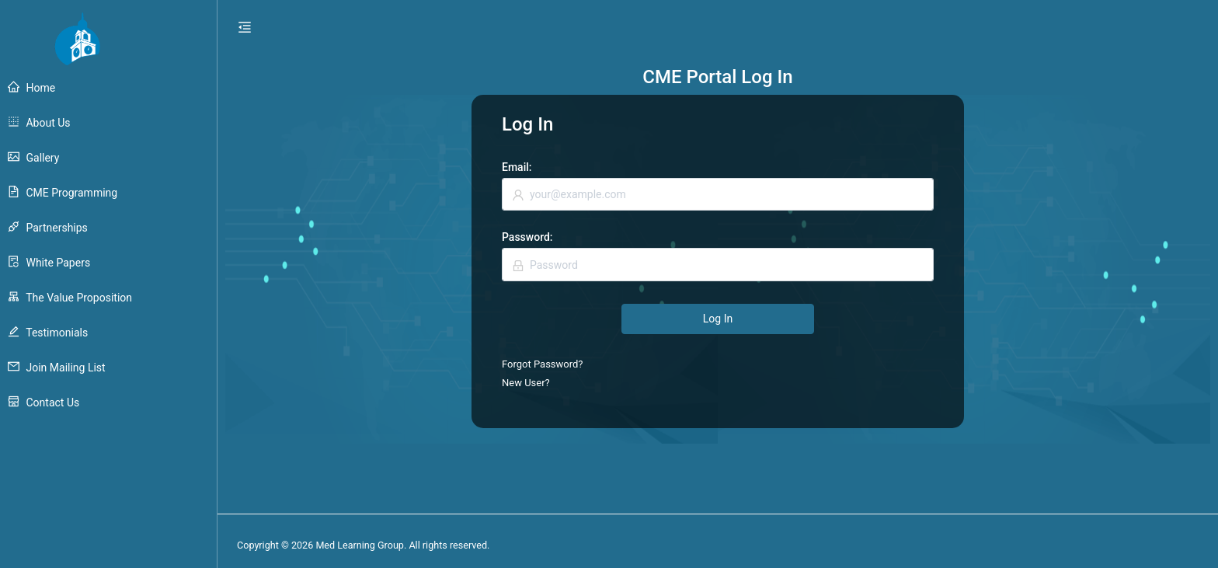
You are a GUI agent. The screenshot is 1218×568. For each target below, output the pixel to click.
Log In (718, 318)
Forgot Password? (542, 364)
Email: (516, 167)
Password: (527, 237)
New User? (526, 383)
